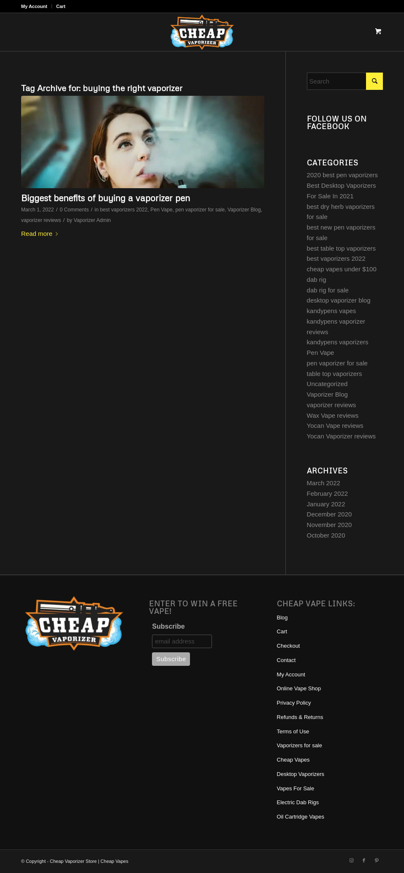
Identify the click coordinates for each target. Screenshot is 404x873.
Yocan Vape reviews (335, 425)
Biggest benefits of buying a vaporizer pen (105, 197)
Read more (41, 233)
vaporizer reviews (41, 220)
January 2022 (326, 504)
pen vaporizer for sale (200, 210)
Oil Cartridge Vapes (300, 817)
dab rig (316, 279)
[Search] (345, 81)
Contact (286, 660)
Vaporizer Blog (244, 210)
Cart (60, 6)
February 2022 (327, 493)
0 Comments (74, 210)
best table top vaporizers (341, 248)
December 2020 (329, 514)
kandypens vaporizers (338, 342)
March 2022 (323, 483)
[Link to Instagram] (351, 860)
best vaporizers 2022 (124, 210)
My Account (34, 6)
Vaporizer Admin (92, 220)
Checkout (288, 646)
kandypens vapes (331, 310)
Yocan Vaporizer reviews (341, 436)
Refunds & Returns (300, 717)
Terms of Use (293, 731)
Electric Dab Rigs (298, 802)
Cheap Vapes (293, 760)
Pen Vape (161, 210)
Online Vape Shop (299, 688)
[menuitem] (36, 6)
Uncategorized (327, 383)
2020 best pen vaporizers (342, 174)
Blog (282, 617)
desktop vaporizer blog (339, 300)
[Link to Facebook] (364, 860)
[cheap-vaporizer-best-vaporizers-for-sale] (202, 32)
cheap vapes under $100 (342, 269)
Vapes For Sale (296, 788)
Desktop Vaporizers (300, 774)
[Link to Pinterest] (376, 860)
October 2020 (326, 535)
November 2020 (329, 524)
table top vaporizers (334, 373)
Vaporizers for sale (299, 745)
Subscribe (168, 626)
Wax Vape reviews (333, 415)
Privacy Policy (294, 703)
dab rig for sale (328, 290)
